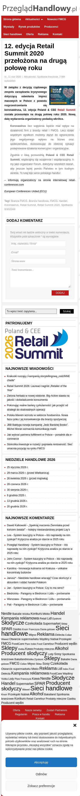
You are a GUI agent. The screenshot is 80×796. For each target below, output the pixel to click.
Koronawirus (11, 205)
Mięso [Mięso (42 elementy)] (32, 634)
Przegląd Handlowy (18, 544)
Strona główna (12, 19)
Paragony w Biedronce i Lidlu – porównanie (45, 593)
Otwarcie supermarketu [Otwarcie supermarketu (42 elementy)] (24, 639)
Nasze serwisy (33, 710)
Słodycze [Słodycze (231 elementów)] (12, 622)
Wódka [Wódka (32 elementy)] (26, 614)
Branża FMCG (19, 200)
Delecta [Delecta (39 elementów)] (59, 634)
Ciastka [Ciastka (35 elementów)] (17, 629)
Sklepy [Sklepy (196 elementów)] (9, 648)
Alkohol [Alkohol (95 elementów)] (61, 648)
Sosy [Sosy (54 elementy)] (57, 654)
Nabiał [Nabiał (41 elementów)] (54, 639)
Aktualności (34, 19)
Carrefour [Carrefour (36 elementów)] (48, 643)
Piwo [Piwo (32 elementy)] (27, 644)
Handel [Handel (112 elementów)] (58, 613)
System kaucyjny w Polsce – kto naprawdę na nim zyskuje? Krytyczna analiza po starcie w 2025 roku (40, 549)
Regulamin (21, 714)
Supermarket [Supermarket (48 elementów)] (52, 623)
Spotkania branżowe (47, 76)
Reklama (43, 34)
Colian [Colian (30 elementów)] (68, 635)
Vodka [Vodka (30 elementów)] (21, 649)
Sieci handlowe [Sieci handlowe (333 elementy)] (51, 688)
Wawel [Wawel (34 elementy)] (5, 639)
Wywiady (8, 26)
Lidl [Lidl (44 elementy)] (49, 618)
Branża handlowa (39, 200)
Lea (9, 535)
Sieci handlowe (12, 34)
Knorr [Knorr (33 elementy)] (25, 629)
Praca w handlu (41, 714)
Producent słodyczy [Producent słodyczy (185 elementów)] (24, 653)
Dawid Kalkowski (16, 525)
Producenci (51, 26)
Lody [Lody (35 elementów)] (50, 654)
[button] (75, 728)
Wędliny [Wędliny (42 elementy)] (44, 639)
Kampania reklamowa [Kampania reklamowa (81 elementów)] (20, 618)
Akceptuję (41, 765)
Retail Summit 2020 (48, 205)
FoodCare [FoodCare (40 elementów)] (18, 643)
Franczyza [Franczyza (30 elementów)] (34, 629)
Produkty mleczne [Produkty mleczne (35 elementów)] (43, 649)
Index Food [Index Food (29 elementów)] (36, 644)
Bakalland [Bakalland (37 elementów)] (20, 659)
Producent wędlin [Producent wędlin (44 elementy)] (66, 643)
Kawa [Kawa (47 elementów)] (29, 649)
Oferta (29, 34)
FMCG (54, 200)
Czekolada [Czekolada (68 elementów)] (33, 623)
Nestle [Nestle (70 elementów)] (6, 613)
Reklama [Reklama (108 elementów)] (45, 634)
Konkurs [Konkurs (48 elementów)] (36, 613)
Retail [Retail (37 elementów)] (43, 618)
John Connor (14, 558)
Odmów (41, 777)
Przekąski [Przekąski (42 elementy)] (65, 639)
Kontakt (57, 34)
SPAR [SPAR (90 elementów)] (6, 629)
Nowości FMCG (56, 19)
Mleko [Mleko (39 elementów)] (46, 613)
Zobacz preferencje (41, 789)
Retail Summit (66, 109)
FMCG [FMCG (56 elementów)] (6, 643)
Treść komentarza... (40, 277)
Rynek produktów (29, 26)
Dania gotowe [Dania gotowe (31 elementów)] (47, 629)
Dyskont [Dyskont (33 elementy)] (56, 618)
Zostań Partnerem (57, 710)
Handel (63, 200)
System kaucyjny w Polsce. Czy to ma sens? (38, 587)
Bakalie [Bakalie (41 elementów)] (17, 613)
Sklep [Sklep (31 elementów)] (64, 623)
